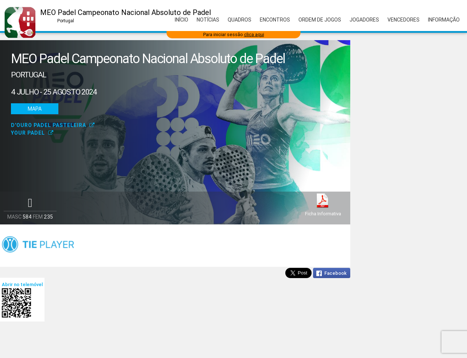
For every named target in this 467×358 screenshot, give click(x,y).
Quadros (239, 19)
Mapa (35, 108)
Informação (444, 19)
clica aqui (254, 34)
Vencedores (403, 19)
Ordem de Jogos (319, 19)
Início (181, 19)
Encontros (275, 19)
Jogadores (364, 19)
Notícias (208, 19)
